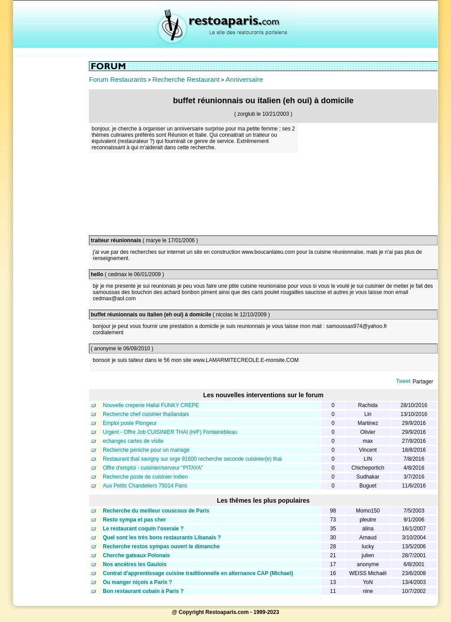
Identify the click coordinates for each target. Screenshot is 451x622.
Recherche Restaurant (185, 79)
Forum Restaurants (117, 79)
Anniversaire (244, 79)
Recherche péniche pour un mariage (146, 450)
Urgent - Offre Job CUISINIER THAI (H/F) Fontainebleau (170, 432)
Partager (423, 381)
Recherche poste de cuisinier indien (145, 477)
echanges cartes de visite (133, 441)
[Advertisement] (51, 195)
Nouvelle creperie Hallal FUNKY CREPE (151, 405)
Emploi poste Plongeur (130, 423)
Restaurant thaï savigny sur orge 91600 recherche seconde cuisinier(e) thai (192, 459)
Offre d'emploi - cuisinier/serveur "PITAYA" (153, 468)
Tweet (403, 381)
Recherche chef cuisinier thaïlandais (146, 414)
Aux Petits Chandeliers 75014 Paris (145, 486)
